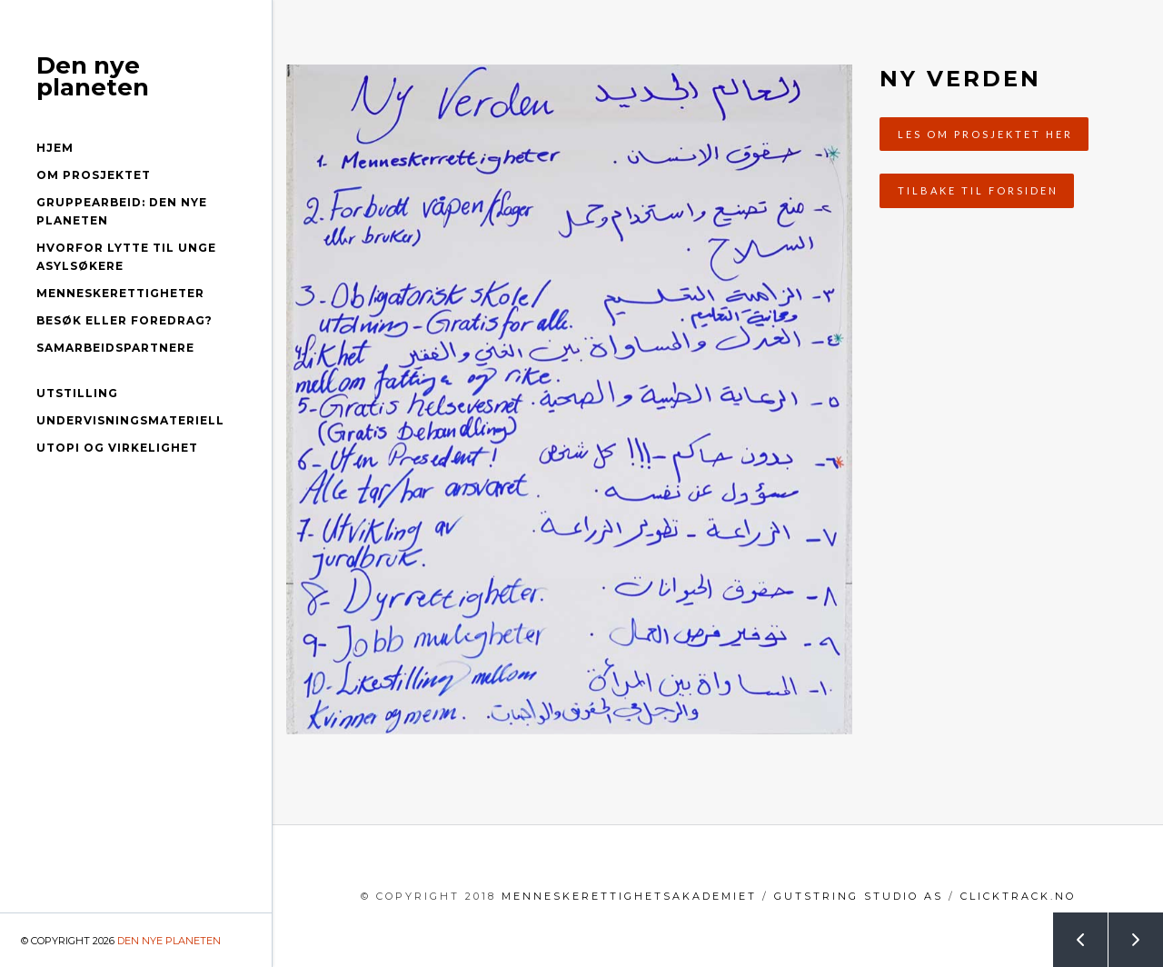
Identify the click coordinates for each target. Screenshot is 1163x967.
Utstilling (77, 393)
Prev (1070, 932)
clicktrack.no (1018, 896)
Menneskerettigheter (120, 293)
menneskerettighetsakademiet (629, 896)
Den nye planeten (92, 76)
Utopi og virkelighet (117, 447)
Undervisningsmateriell (130, 420)
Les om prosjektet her (985, 134)
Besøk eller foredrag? (124, 320)
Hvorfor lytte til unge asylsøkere (126, 257)
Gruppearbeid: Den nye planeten (121, 211)
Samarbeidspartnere (115, 347)
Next (1125, 932)
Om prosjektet (93, 175)
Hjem (55, 148)
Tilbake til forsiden (978, 190)
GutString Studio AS (858, 896)
